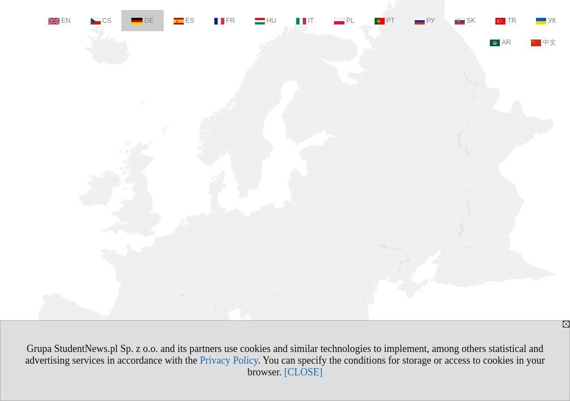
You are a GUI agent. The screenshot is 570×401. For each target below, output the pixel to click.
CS (101, 21)
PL (344, 21)
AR (500, 42)
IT (305, 21)
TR (505, 21)
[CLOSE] (303, 372)
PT (385, 21)
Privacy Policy (229, 360)
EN (59, 21)
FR (224, 21)
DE (142, 21)
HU (265, 21)
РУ (425, 21)
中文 (543, 42)
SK (465, 21)
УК (546, 21)
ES (184, 21)
